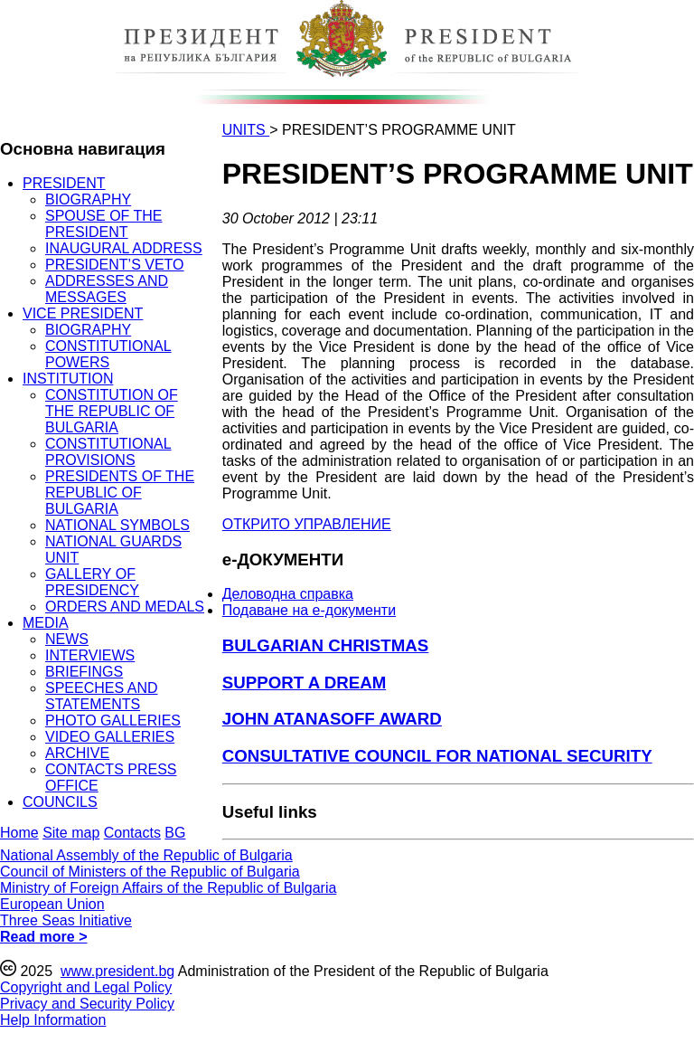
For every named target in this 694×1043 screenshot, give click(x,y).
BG (174, 832)
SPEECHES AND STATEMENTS (101, 696)
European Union (52, 904)
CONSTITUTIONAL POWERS (108, 354)
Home (19, 832)
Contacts (132, 832)
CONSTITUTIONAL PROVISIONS (108, 452)
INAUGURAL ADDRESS (123, 248)
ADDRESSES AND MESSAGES (106, 289)
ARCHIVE (77, 753)
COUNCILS (60, 802)
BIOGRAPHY (88, 199)
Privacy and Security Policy (87, 1003)
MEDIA (46, 623)
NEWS (67, 639)
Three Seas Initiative (66, 920)
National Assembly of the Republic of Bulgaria (146, 855)
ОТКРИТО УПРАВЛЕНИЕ (306, 524)
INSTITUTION (68, 378)
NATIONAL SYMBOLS (117, 525)
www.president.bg (117, 971)
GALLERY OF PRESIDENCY (92, 582)
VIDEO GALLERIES (109, 736)
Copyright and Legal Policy (86, 987)
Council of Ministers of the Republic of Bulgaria (150, 871)
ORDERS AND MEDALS (124, 606)
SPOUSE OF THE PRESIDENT (104, 224)
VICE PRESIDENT (83, 313)
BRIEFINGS (84, 671)
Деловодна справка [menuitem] (287, 594)
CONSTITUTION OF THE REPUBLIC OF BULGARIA (111, 411)
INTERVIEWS (90, 655)
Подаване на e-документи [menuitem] (309, 610)
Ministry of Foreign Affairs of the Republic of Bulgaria (168, 888)
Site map (70, 832)
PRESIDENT (64, 183)
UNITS (245, 129)
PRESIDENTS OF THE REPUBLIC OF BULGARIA (119, 493)
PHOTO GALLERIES (113, 720)
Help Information (53, 1020)
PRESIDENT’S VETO (114, 264)
